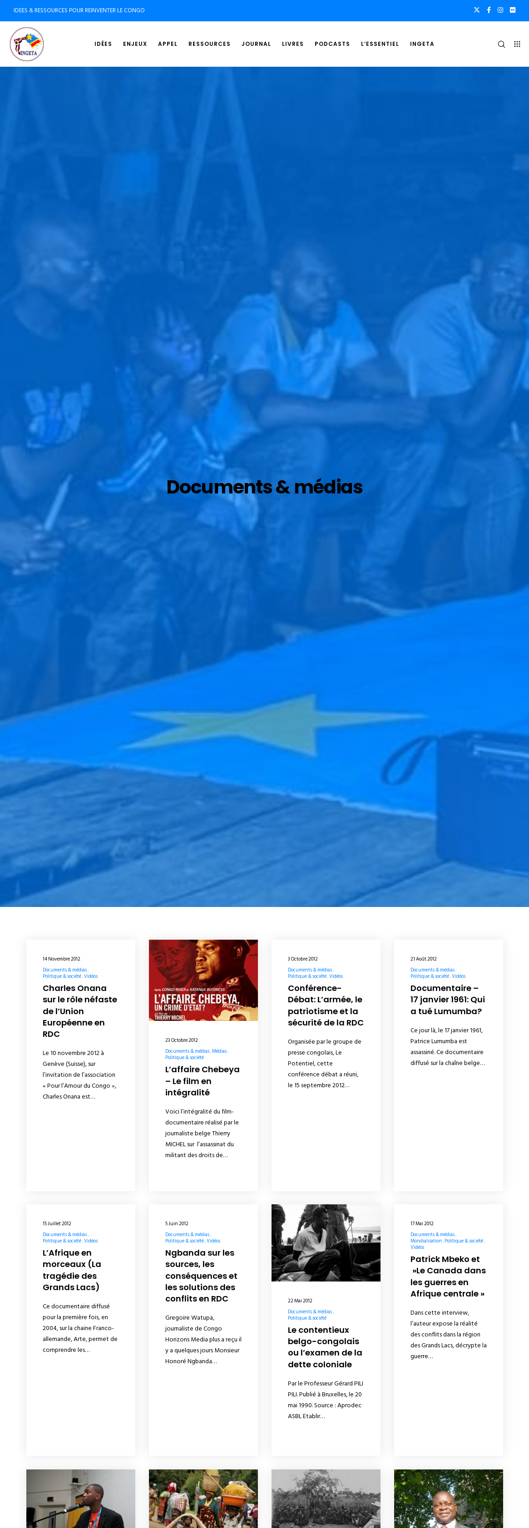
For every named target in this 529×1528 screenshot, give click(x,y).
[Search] (497, 44)
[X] (477, 10)
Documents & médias (65, 970)
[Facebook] (489, 10)
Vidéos (91, 976)
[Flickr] (512, 10)
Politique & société (62, 976)
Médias (219, 1051)
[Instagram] (500, 10)
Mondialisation (426, 1241)
